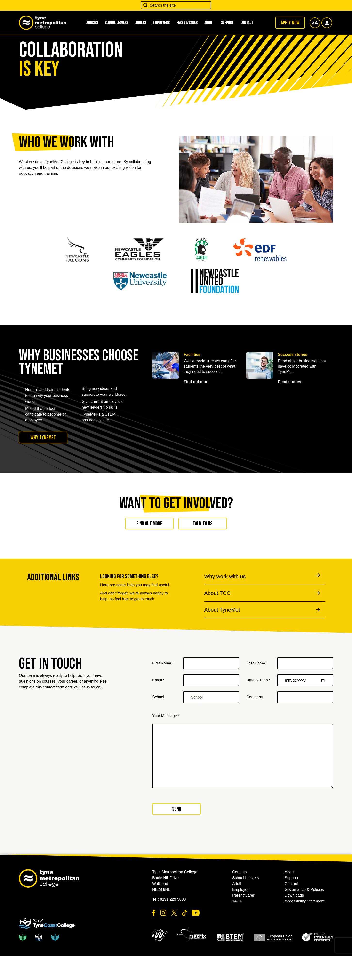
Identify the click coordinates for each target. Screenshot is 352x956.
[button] (160, 935)
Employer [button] (240, 889)
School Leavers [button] (116, 22)
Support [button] (227, 22)
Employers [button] (161, 22)
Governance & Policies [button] (304, 889)
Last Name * (257, 663)
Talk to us (202, 523)
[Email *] (211, 680)
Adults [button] (140, 22)
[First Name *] (211, 663)
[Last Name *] (305, 663)
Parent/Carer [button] (187, 22)
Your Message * (165, 716)
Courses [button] (91, 22)
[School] (211, 697)
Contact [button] (246, 22)
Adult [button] (236, 884)
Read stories (289, 382)
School (158, 697)
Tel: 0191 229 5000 (169, 899)
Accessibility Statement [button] (305, 901)
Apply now (290, 22)
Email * (158, 680)
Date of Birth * (258, 680)
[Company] (305, 697)
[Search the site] (176, 5)
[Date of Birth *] (305, 680)
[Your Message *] (242, 756)
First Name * (163, 663)
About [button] (209, 22)
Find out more (197, 382)
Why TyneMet (43, 437)
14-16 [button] (237, 901)
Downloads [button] (294, 895)
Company (254, 697)
